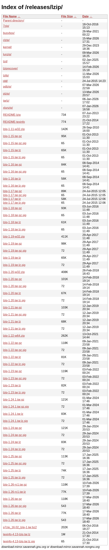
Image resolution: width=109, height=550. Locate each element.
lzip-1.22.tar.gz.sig (14, 350)
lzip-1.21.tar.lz (12, 321)
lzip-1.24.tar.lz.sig (14, 449)
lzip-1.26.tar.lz (12, 513)
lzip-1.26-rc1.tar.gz (15, 484)
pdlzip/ (7, 86)
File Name (10, 16)
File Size (67, 16)
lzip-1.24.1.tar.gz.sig (16, 406)
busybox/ (9, 33)
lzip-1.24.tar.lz (12, 442)
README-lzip (12, 114)
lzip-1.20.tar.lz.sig (14, 300)
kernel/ (7, 47)
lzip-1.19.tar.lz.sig (14, 264)
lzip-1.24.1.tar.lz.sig (15, 420)
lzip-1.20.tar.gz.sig (14, 286)
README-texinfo (14, 121)
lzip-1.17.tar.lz (12, 198)
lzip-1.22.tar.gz (12, 342)
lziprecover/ (10, 68)
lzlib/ (6, 75)
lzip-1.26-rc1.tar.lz (14, 491)
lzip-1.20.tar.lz (12, 293)
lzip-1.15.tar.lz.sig (14, 157)
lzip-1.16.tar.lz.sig (14, 185)
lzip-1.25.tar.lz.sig (14, 477)
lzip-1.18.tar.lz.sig (14, 229)
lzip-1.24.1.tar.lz (13, 413)
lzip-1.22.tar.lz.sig (14, 364)
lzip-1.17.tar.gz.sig (14, 195)
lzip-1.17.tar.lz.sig (14, 202)
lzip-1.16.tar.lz (12, 178)
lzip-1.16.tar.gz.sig (14, 171)
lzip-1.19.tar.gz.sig (14, 250)
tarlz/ (6, 100)
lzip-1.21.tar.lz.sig (14, 328)
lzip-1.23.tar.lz (12, 385)
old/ (5, 80)
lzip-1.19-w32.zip (14, 236)
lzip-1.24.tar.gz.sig (14, 435)
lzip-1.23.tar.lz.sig (14, 392)
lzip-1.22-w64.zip (14, 335)
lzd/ (5, 61)
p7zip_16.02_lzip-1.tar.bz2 (20, 527)
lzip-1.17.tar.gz (12, 191)
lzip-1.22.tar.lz (12, 357)
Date (85, 16)
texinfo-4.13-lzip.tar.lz (16, 534)
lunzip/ (7, 54)
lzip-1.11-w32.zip (14, 129)
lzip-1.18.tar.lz (12, 222)
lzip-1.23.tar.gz (12, 371)
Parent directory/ (13, 20)
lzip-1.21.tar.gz (12, 307)
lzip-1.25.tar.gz (12, 456)
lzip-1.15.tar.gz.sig (14, 143)
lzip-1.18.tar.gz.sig (14, 215)
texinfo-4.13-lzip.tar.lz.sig (19, 541)
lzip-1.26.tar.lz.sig (14, 520)
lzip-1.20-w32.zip (14, 272)
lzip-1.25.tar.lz (12, 470)
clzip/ (6, 40)
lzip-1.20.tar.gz (12, 279)
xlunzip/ (8, 107)
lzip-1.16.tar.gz (12, 164)
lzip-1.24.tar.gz (12, 428)
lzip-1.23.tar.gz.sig (14, 378)
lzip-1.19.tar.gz (12, 243)
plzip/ (6, 93)
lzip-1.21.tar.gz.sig (14, 314)
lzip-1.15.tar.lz (12, 150)
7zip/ (6, 26)
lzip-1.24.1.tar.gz (13, 399)
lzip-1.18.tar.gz (12, 208)
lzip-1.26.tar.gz (12, 498)
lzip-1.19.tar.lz (12, 257)
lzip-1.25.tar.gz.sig (14, 463)
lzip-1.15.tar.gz (12, 136)
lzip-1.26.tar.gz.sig (14, 505)
